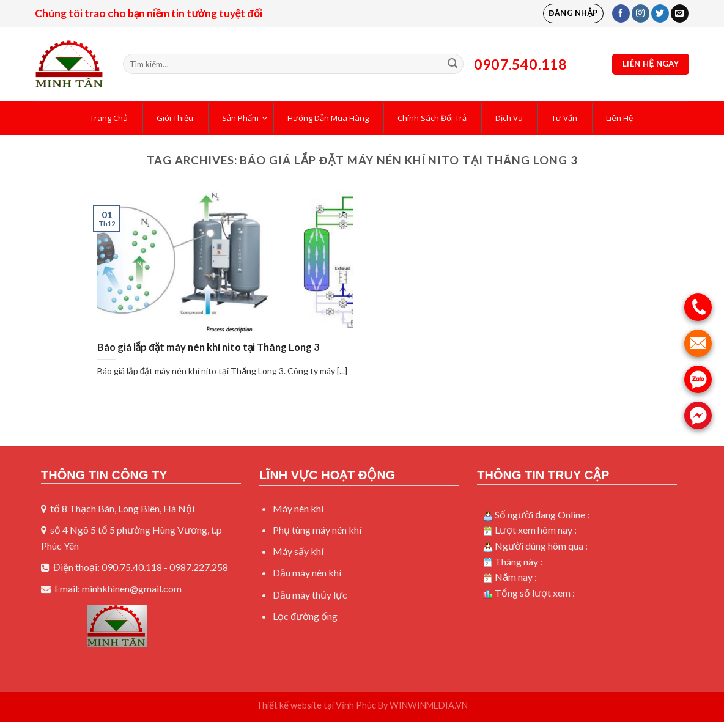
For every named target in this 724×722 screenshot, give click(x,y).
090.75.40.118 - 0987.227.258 (165, 567)
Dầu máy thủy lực (310, 594)
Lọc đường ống (305, 616)
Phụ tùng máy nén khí (317, 530)
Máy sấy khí (298, 551)
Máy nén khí (298, 508)
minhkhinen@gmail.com (132, 588)
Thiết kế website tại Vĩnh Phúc (316, 705)
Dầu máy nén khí (307, 572)
